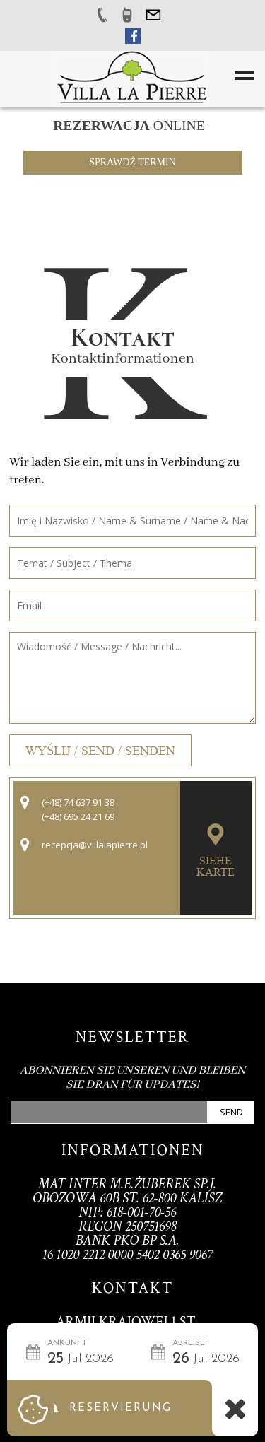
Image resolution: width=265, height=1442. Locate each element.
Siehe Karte (215, 866)
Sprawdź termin (132, 162)
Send (231, 1112)
